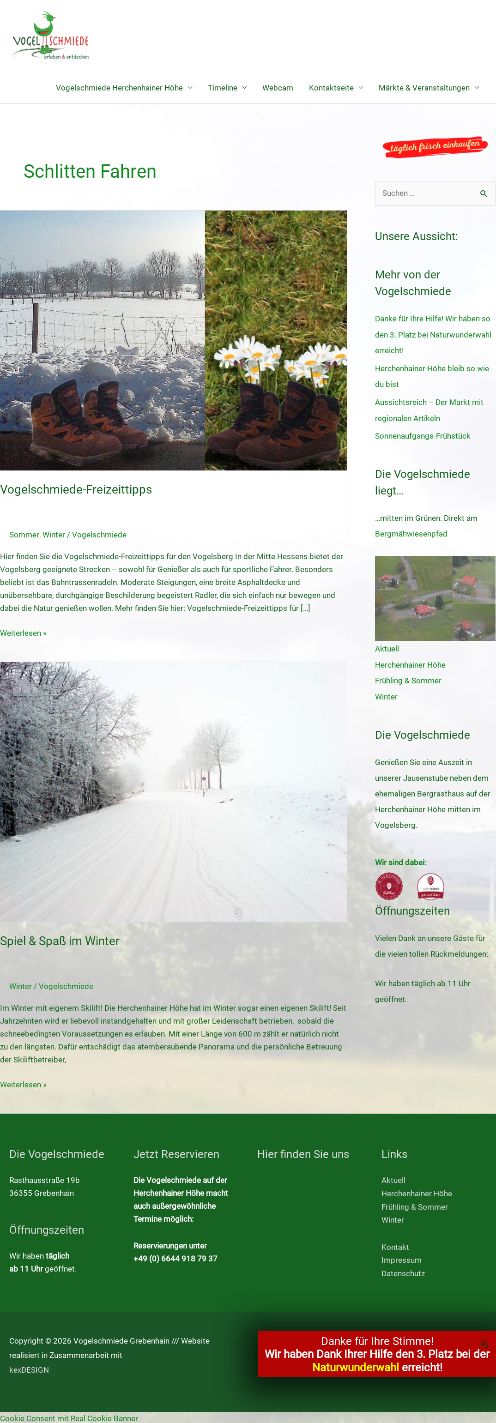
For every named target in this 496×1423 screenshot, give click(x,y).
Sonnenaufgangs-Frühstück (423, 435)
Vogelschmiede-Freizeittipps (76, 490)
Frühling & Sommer (408, 678)
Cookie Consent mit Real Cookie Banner (69, 1416)
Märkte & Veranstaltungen (424, 87)
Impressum (401, 1258)
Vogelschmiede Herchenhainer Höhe (119, 87)
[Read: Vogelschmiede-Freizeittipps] (173, 339)
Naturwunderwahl (355, 1367)
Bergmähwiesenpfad (411, 532)
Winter (53, 534)
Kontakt (395, 1245)
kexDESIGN (29, 1367)
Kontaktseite (331, 87)
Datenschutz (403, 1271)
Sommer (24, 534)
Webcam (277, 87)
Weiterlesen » (23, 632)
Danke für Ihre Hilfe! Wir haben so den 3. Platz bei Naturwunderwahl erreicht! (433, 334)
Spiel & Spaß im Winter (60, 941)
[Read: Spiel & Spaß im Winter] (173, 791)
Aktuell (387, 647)
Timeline (222, 87)
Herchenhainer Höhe (410, 663)
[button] (483, 1343)
